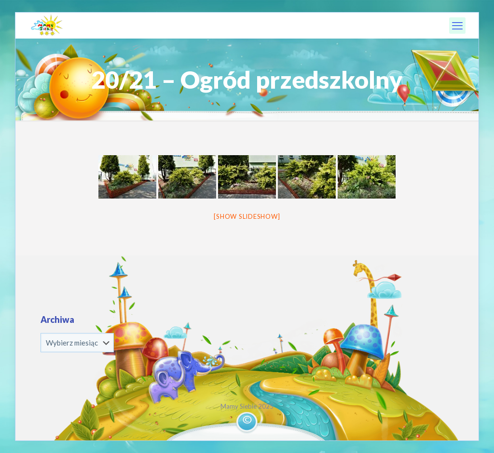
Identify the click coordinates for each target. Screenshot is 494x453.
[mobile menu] (457, 25)
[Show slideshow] (247, 216)
